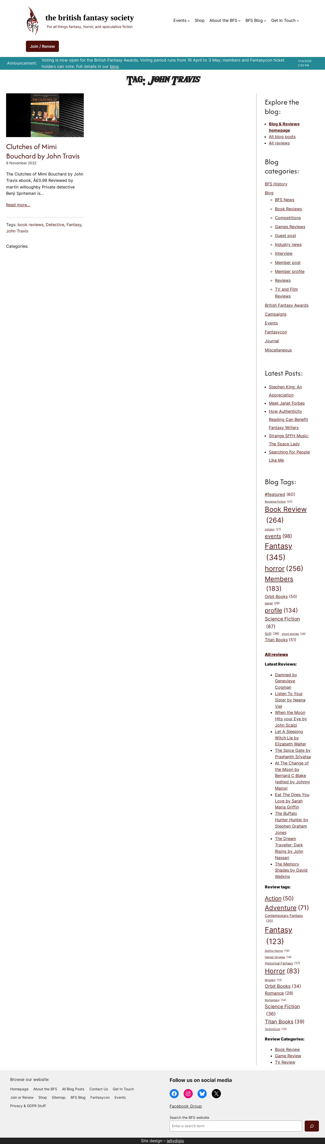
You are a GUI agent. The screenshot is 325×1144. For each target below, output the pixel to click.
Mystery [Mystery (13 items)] (273, 980)
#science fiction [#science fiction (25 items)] (278, 502)
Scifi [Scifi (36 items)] (272, 633)
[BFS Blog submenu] (265, 20)
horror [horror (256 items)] (284, 568)
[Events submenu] (188, 20)
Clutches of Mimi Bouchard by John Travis (43, 151)
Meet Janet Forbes (287, 403)
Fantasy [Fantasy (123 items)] (278, 936)
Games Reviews (290, 226)
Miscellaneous (278, 350)
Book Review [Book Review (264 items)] (286, 515)
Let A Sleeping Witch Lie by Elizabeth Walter (290, 738)
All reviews (279, 142)
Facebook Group (186, 1106)
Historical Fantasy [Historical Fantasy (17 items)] (282, 963)
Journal (272, 340)
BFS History (276, 183)
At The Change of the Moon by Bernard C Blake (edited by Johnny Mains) (292, 775)
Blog (269, 192)
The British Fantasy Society (89, 17)
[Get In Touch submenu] (298, 20)
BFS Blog (254, 20)
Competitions (288, 217)
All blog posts (282, 136)
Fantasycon (276, 331)
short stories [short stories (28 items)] (294, 634)
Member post (288, 262)
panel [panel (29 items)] (272, 603)
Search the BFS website (189, 1118)
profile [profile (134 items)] (281, 610)
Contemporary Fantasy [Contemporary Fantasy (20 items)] (284, 918)
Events (179, 20)
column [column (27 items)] (273, 529)
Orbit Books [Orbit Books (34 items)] (283, 986)
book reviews (30, 224)
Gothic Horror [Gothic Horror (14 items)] (277, 951)
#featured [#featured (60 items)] (280, 494)
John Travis (17, 230)
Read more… (18, 204)
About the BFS (223, 20)
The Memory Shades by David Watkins (291, 870)
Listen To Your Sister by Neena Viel (290, 700)
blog (114, 66)
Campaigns (275, 314)
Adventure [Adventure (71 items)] (287, 908)
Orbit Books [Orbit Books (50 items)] (281, 597)
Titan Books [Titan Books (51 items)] (280, 640)
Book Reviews (288, 208)
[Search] (312, 1126)
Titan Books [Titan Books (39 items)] (284, 1021)
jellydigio (175, 1140)
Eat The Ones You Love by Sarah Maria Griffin (292, 801)
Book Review (287, 1049)
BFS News (284, 199)
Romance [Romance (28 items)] (279, 993)
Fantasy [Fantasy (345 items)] (278, 552)
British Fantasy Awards (286, 305)
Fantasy (74, 224)
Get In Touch (283, 20)
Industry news (288, 244)
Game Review (288, 1055)
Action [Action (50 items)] (279, 898)
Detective (55, 224)
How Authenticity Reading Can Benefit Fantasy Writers (288, 419)
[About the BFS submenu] (239, 20)
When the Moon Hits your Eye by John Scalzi (291, 719)
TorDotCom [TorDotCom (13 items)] (276, 1029)
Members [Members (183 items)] (279, 584)
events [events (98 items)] (278, 536)
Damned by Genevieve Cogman (286, 681)
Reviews (283, 280)
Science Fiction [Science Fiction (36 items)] (282, 1011)
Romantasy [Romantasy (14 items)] (275, 1000)
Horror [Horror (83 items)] (282, 971)
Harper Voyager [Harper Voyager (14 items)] (278, 957)
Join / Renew (42, 46)
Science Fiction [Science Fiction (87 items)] (282, 623)
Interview (283, 253)
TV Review (285, 1062)
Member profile (289, 271)
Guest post (285, 235)
